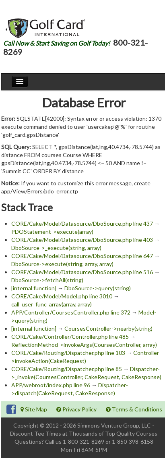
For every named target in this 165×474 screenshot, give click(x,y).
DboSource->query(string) (97, 288)
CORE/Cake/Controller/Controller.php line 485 (70, 336)
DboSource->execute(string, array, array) (62, 263)
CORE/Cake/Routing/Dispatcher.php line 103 (68, 352)
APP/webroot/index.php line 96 (50, 385)
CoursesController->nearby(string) (108, 328)
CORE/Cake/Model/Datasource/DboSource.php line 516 (82, 271)
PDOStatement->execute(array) (52, 231)
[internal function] (33, 288)
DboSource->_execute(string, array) (56, 247)
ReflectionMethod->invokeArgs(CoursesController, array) (84, 344)
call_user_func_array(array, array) (51, 304)
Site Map (34, 409)
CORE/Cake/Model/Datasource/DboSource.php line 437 (82, 223)
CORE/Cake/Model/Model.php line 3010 (61, 296)
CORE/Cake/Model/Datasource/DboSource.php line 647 (82, 255)
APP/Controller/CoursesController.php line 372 (70, 312)
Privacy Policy (76, 409)
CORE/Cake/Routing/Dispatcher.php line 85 (66, 368)
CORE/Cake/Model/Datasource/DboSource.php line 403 (82, 239)
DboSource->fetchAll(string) (47, 280)
